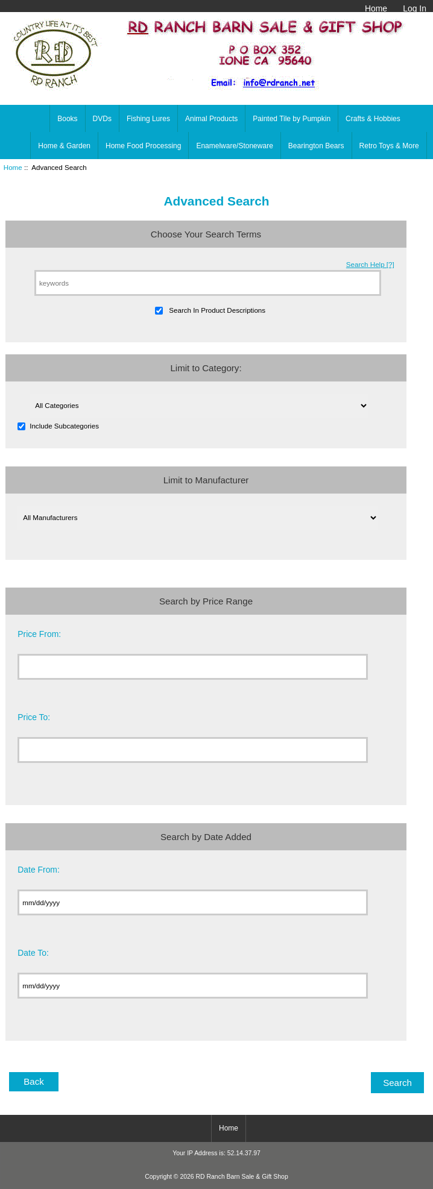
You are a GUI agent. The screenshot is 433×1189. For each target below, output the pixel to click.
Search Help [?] (370, 264)
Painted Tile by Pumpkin (291, 119)
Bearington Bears (316, 146)
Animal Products (211, 119)
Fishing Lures (148, 119)
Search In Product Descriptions (217, 310)
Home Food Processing (143, 146)
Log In (414, 8)
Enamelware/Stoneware (234, 146)
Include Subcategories (64, 426)
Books (67, 119)
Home (376, 8)
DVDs (102, 119)
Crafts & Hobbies (373, 119)
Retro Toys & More (389, 146)
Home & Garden (64, 146)
